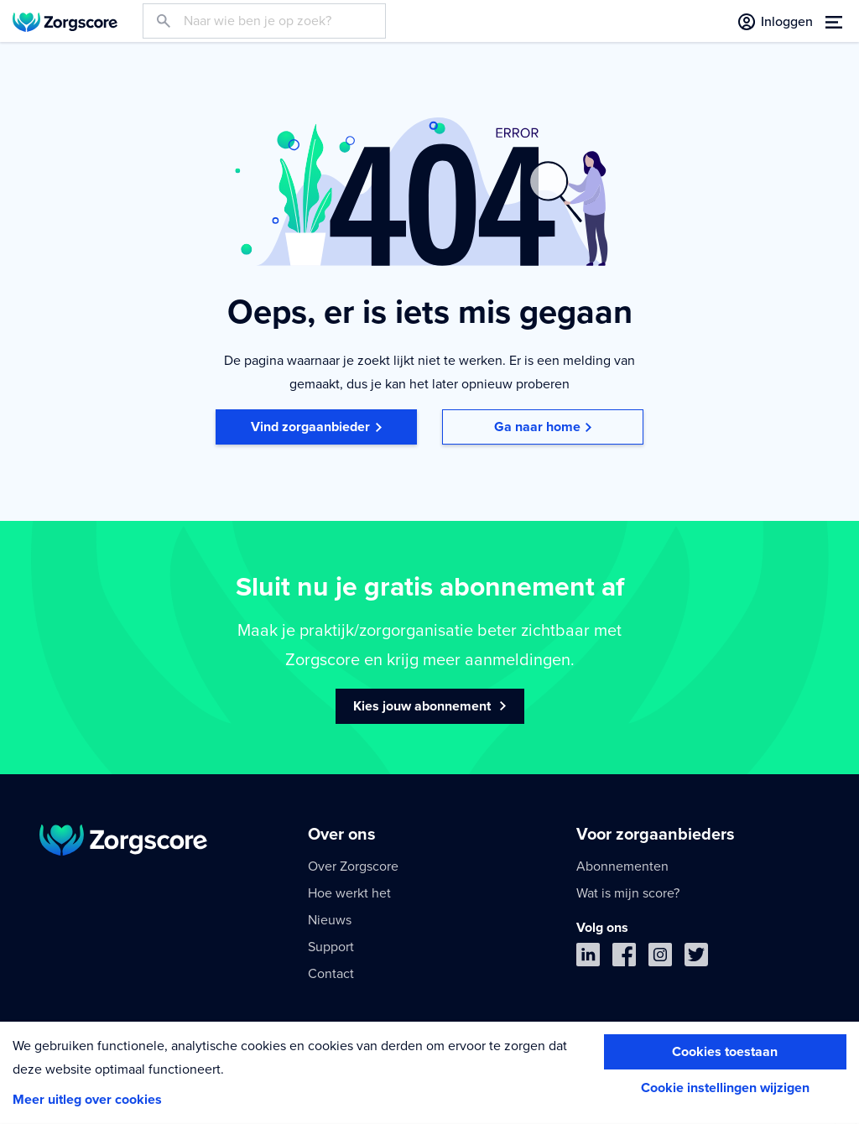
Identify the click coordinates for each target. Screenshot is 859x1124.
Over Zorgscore (353, 866)
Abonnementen (622, 866)
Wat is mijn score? (627, 893)
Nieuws (329, 920)
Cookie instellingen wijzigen (725, 1088)
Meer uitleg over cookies (87, 1099)
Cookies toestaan (725, 1051)
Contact (331, 973)
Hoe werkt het (349, 893)
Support (331, 947)
